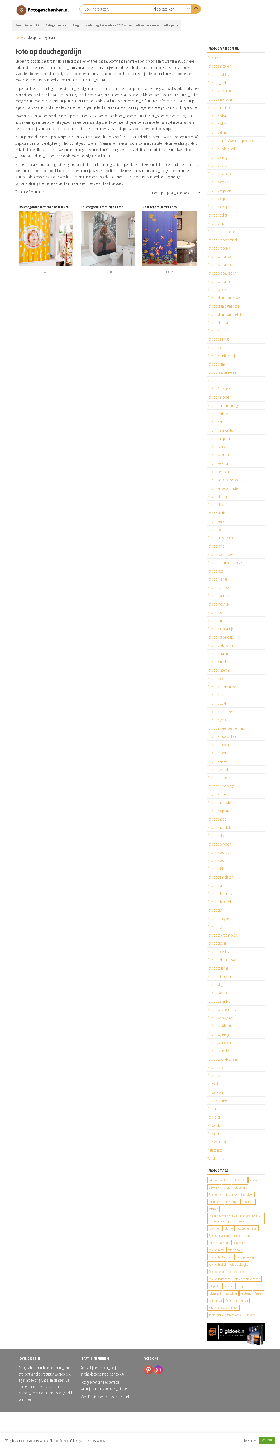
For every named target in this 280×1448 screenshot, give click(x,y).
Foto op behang (217, 157)
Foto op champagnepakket (224, 314)
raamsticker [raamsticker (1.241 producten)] (242, 1300)
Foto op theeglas (218, 951)
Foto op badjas (217, 124)
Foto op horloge (217, 413)
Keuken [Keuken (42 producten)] (258, 1293)
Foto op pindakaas (219, 661)
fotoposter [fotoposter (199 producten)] (214, 1286)
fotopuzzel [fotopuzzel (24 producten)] (244, 1286)
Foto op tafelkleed (219, 901)
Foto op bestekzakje (220, 173)
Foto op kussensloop (220, 537)
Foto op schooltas (218, 744)
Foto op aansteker (219, 66)
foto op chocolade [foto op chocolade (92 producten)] (219, 1242)
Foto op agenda (217, 82)
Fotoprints (213, 1133)
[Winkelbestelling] (174, 193)
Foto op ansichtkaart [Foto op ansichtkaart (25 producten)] (219, 1235)
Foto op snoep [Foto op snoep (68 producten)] (236, 1271)
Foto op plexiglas (218, 678)
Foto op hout (215, 422)
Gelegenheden (56, 25)
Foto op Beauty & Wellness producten (231, 140)
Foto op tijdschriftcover (222, 959)
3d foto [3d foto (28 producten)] (213, 1180)
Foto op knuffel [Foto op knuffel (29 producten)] (217, 1264)
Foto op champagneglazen (223, 297)
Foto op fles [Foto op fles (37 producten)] (239, 1242)
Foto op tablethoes (219, 893)
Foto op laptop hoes (220, 554)
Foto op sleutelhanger (221, 786)
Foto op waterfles (218, 1001)
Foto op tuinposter (219, 976)
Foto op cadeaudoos (220, 264)
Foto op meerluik (218, 604)
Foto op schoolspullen (221, 736)
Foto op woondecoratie (222, 1059)
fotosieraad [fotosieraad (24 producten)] (215, 1293)
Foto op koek (215, 521)
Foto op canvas (217, 289)
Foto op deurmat (218, 339)
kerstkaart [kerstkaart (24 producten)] (246, 1293)
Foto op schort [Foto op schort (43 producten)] (217, 1271)
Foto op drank (216, 364)
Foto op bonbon (217, 223)
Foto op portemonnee (221, 686)
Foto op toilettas (217, 968)
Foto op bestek (217, 165)
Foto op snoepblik (219, 827)
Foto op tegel (215, 926)
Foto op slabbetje (218, 777)
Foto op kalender (218, 455)
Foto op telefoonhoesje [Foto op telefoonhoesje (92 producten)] (247, 1279)
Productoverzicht (27, 25)
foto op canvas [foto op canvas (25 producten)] (242, 1235)
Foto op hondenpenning (222, 405)
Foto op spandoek (219, 844)
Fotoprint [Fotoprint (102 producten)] (229, 1286)
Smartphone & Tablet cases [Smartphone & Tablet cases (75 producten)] (223, 1307)
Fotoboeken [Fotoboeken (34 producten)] (215, 1194)
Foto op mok (215, 612)
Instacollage (214, 1150)
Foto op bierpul (217, 198)
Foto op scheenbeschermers (226, 728)
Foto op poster (217, 695)
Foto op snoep (216, 819)
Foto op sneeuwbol (219, 802)
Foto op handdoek (219, 397)
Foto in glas (214, 57)
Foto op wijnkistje (218, 1034)
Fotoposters (215, 1125)
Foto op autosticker (219, 107)
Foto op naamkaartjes (221, 628)
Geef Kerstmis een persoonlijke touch (105, 1396)
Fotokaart (213, 1108)
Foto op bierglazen (219, 182)
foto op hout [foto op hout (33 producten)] (235, 1250)
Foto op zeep (215, 1075)
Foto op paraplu (217, 653)
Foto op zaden (216, 1067)
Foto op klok (215, 504)
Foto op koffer (216, 529)
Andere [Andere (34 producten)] (224, 1180)
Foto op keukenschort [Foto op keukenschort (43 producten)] (221, 1257)
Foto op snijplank (218, 811)
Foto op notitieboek (220, 637)
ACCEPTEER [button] (267, 1440)
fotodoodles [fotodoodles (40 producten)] (215, 1202)
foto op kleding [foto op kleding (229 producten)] (245, 1257)
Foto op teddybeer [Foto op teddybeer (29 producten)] (219, 1279)
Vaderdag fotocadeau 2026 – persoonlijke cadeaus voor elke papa (132, 25)
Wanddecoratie (217, 1158)
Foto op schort (216, 753)
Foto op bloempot (219, 206)
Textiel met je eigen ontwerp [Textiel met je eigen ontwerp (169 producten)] (225, 1315)
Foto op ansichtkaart (220, 99)
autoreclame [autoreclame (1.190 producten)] (239, 1180)
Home (19, 37)
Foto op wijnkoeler (219, 1042)
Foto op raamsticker (220, 711)
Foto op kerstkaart (219, 471)
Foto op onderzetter (220, 645)
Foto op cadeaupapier (221, 273)
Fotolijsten (214, 1117)
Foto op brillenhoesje (221, 231)
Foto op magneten (219, 595)
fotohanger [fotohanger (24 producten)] (232, 1202)
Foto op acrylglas (218, 74)
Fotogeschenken (217, 1100)
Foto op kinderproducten (223, 488)
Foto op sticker (216, 868)
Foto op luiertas (217, 579)
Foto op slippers (218, 794)
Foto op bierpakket (219, 190)
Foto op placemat (218, 670)
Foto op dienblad (218, 347)
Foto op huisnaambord (221, 430)
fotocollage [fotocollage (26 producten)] (247, 1194)
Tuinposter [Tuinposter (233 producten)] (250, 1315)
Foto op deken (216, 330)
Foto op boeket (217, 215)
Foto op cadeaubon (219, 256)
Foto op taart (215, 885)
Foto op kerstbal (217, 463)
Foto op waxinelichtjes (221, 1009)
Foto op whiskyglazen (220, 1017)
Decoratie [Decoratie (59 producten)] (214, 1187)
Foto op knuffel (216, 513)
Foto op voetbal (217, 992)
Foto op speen (216, 860)
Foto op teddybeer (219, 918)
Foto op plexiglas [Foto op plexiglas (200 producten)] (238, 1264)
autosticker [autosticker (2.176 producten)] (255, 1180)
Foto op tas (214, 910)
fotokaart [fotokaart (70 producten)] (213, 1209)
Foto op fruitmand (218, 388)
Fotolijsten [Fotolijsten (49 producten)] (214, 1228)
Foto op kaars (216, 446)
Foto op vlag (215, 984)
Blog (76, 25)
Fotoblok (213, 1084)
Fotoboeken (215, 1092)
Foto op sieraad (217, 769)
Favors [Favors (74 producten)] (226, 1187)
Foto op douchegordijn (221, 355)
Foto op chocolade (219, 322)
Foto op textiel (216, 943)
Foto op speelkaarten (221, 852)
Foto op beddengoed (221, 148)
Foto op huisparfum (219, 438)
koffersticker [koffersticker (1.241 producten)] (215, 1300)
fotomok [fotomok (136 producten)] (228, 1228)
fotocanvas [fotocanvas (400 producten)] (231, 1194)
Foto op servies (217, 761)
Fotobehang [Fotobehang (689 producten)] (240, 1187)
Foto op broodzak (218, 248)
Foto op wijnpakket (219, 1050)
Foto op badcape (218, 115)
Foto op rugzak (216, 719)
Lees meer (250, 1441)
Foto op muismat (218, 620)
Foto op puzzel (216, 703)
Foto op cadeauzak (219, 281)
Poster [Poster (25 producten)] (229, 1300)
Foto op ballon (216, 132)
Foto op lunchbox (218, 587)
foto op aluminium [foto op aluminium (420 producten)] (247, 1228)
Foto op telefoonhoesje (222, 935)
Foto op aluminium (219, 90)
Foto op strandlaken (220, 877)
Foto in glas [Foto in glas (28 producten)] (248, 1202)
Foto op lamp (215, 546)
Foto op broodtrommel (222, 240)
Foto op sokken (217, 835)
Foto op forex (216, 380)
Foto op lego (215, 571)
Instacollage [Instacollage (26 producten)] (231, 1293)
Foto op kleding (217, 496)
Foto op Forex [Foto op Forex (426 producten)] (216, 1250)
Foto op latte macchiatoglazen (226, 562)
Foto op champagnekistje (223, 306)
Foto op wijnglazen (219, 1026)
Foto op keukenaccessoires (225, 480)
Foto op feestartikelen (221, 372)
